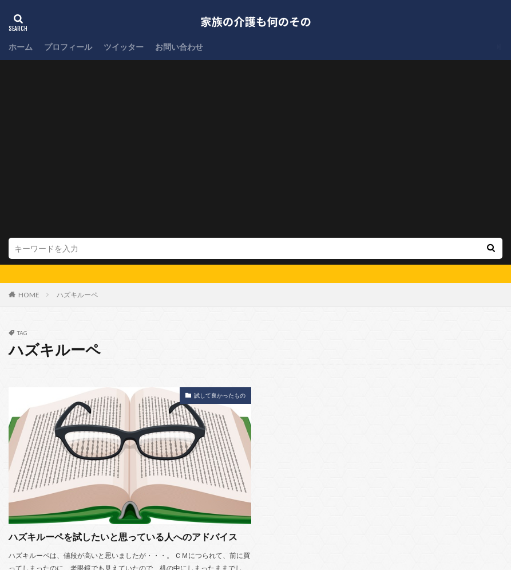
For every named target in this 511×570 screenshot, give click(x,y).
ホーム (21, 47)
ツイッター (124, 47)
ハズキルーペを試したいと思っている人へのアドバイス (123, 364)
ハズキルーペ (77, 123)
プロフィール (68, 47)
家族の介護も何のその (290, 539)
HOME (28, 123)
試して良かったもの (219, 223)
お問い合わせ (179, 47)
